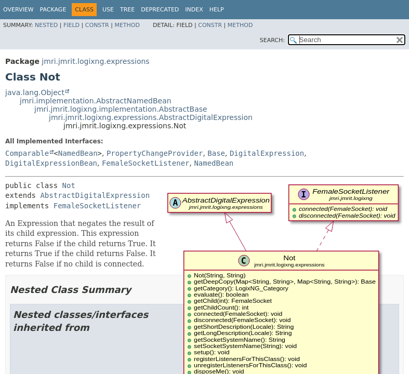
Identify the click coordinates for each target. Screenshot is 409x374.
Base (216, 153)
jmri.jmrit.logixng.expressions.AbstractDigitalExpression (151, 117)
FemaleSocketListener (146, 163)
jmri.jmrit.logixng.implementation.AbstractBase (120, 109)
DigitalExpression (267, 153)
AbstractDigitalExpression (95, 195)
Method (127, 25)
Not (68, 185)
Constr (97, 25)
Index (194, 9)
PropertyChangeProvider (155, 153)
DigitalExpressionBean (51, 163)
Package (53, 9)
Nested (46, 25)
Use (108, 9)
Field (71, 25)
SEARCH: (272, 40)
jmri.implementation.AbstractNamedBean (95, 101)
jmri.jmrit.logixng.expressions (95, 61)
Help (216, 9)
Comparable (27, 153)
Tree (127, 9)
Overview (18, 9)
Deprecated (160, 9)
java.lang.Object (34, 92)
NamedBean (78, 153)
